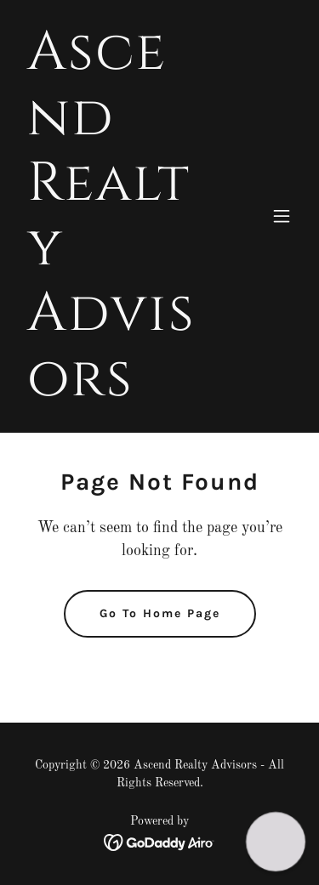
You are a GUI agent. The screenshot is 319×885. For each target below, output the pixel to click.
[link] (117, 392)
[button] (282, 216)
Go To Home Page (160, 613)
